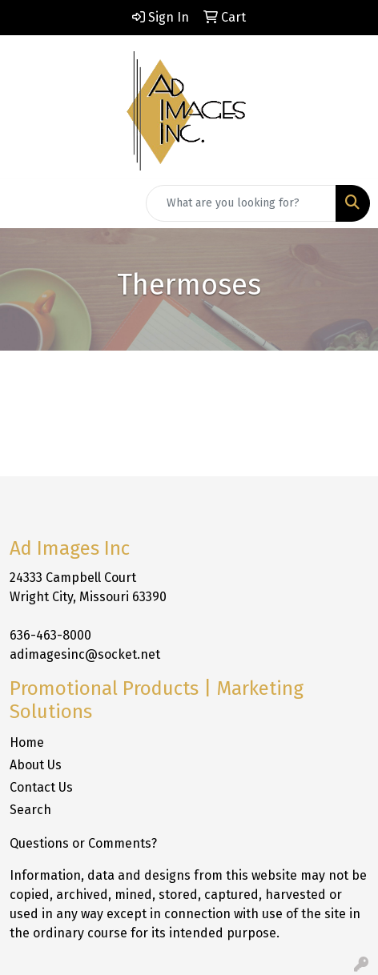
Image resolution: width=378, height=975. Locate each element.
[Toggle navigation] (25, 203)
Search (30, 809)
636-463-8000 (50, 635)
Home (27, 742)
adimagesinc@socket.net (85, 654)
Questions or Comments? (83, 843)
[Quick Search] (241, 203)
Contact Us (41, 787)
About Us (36, 764)
